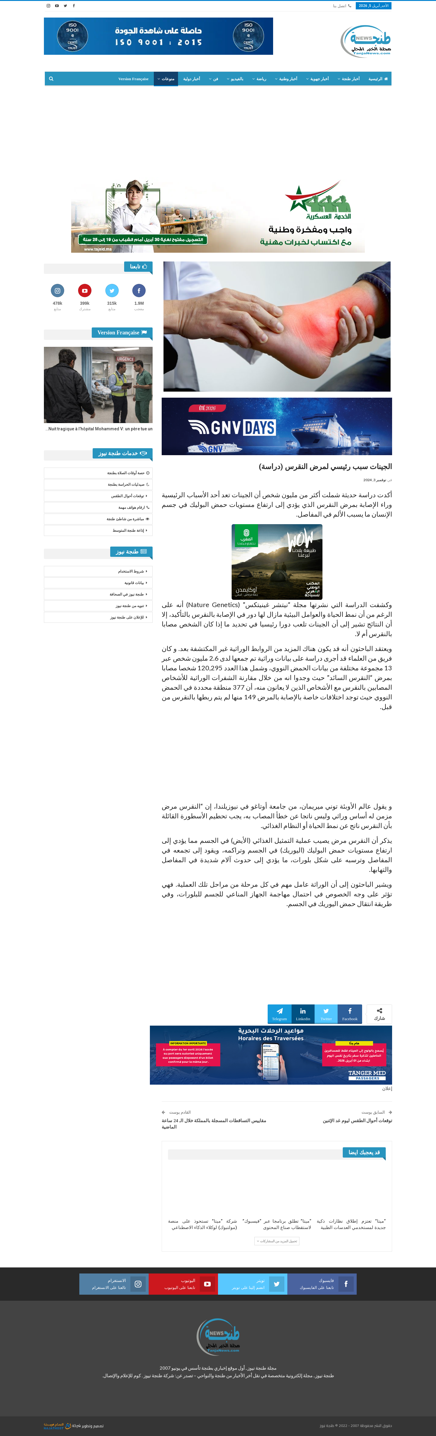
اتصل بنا (342, 6)
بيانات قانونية (134, 583)
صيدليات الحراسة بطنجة (128, 484)
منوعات (168, 79)
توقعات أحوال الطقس (127, 496)
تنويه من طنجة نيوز (130, 606)
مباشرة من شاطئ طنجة (128, 519)
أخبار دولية (191, 79)
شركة (63, 1425)
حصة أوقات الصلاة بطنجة (128, 473)
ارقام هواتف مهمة (133, 507)
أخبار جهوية (319, 79)
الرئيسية (378, 79)
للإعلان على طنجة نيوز (127, 617)
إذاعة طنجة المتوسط (128, 530)
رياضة (261, 79)
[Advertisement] (218, 131)
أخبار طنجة (350, 79)
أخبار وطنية (288, 79)
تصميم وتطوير (93, 1425)
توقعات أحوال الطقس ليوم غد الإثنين (357, 1120)
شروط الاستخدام (131, 571)
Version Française (133, 79)
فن (215, 79)
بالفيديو (237, 79)
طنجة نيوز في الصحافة (127, 594)
